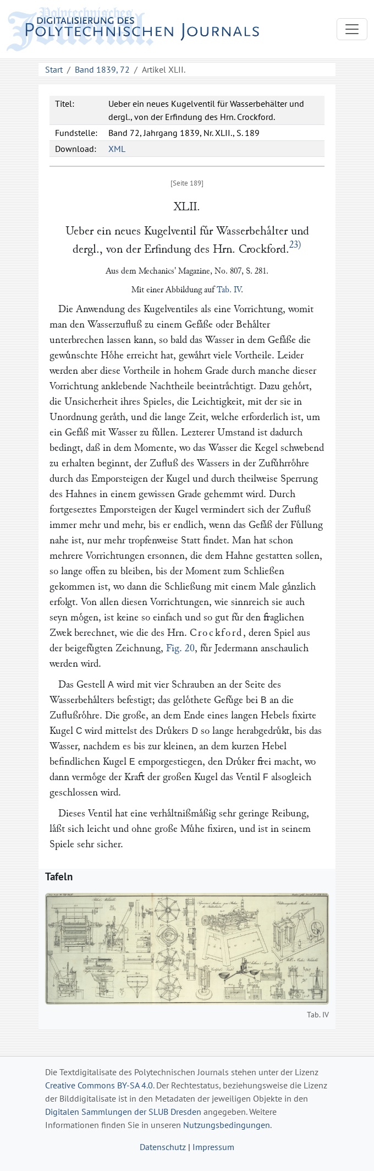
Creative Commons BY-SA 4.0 (99, 1085)
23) (295, 245)
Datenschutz (163, 1146)
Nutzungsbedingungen (226, 1124)
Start (54, 69)
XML (116, 148)
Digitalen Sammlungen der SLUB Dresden (123, 1111)
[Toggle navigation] (352, 29)
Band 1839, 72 (102, 69)
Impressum (213, 1146)
